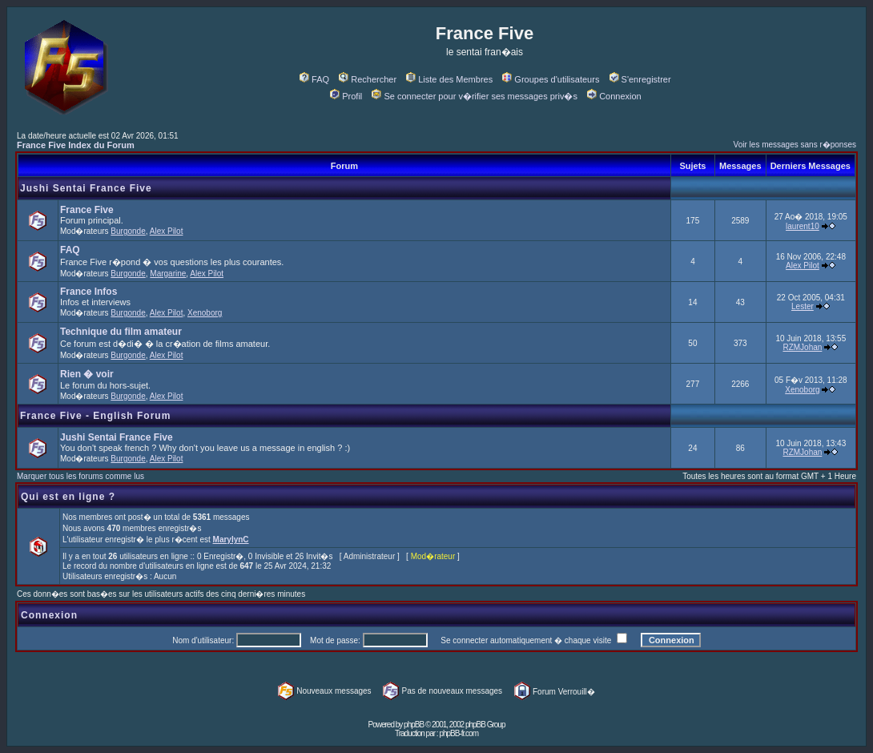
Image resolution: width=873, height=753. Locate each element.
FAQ (314, 79)
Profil (346, 96)
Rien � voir (87, 374)
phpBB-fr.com (458, 733)
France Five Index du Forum (76, 145)
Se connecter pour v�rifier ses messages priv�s (474, 96)
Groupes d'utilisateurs (550, 79)
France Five (87, 209)
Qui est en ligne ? (68, 496)
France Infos (88, 291)
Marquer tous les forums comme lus (80, 476)
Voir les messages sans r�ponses (795, 144)
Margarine (168, 273)
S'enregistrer (640, 79)
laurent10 (802, 226)
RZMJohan (802, 347)
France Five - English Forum (95, 415)
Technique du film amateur (121, 331)
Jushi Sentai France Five (86, 188)
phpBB (414, 724)
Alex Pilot (166, 231)
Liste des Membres (449, 79)
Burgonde (128, 231)
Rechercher (367, 79)
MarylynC (231, 539)
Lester (802, 306)
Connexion (614, 96)
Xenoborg (204, 312)
